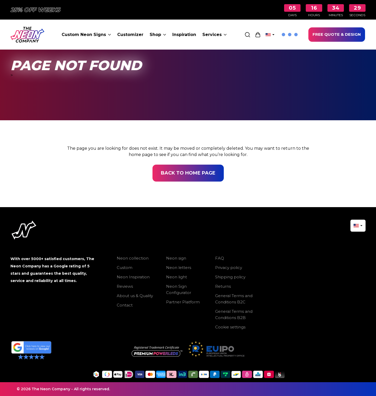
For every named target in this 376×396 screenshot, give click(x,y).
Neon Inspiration (133, 276)
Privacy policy (228, 267)
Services (214, 34)
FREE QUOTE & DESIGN (337, 34)
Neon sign (176, 258)
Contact (125, 305)
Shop (158, 34)
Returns (223, 286)
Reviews (125, 286)
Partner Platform (183, 301)
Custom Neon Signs (86, 34)
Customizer (130, 34)
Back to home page (188, 173)
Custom (124, 267)
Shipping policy (230, 276)
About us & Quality (135, 295)
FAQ (219, 258)
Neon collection (133, 258)
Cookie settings (230, 327)
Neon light (176, 276)
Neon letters (178, 267)
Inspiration (184, 34)
